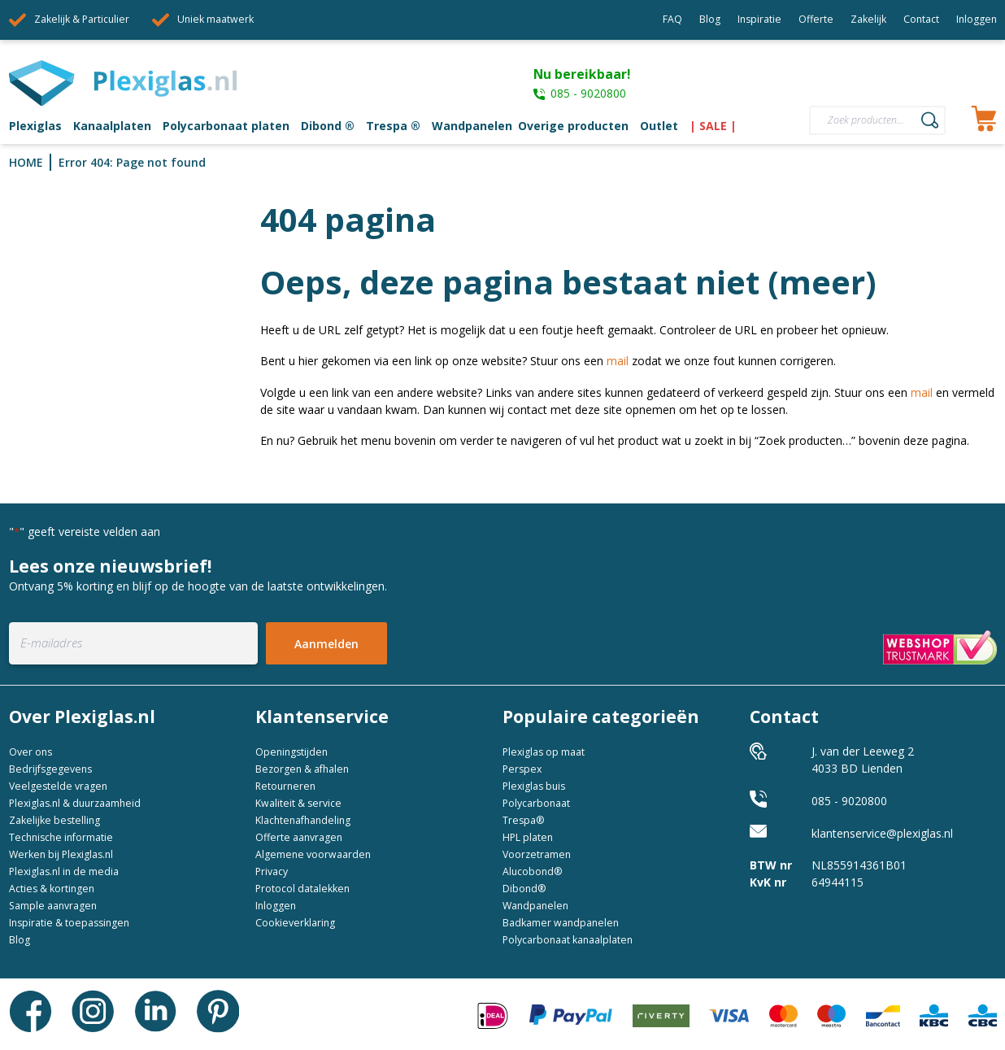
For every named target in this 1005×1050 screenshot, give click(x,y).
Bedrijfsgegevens (50, 769)
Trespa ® (393, 125)
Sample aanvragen (53, 906)
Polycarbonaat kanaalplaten (567, 940)
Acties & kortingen (51, 888)
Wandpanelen (472, 125)
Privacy (271, 871)
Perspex (522, 769)
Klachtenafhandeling (302, 820)
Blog (709, 19)
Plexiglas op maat (543, 752)
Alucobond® (532, 871)
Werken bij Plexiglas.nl (61, 854)
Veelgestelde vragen (58, 786)
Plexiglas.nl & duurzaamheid (75, 803)
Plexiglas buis (533, 786)
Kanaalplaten (112, 125)
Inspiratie (759, 19)
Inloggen (976, 19)
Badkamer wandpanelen (560, 923)
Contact (921, 19)
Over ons (30, 752)
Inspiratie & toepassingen (69, 923)
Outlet (659, 125)
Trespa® (523, 820)
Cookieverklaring (295, 923)
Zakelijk (868, 19)
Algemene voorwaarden (313, 854)
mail (618, 360)
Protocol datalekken (302, 888)
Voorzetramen (536, 854)
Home (26, 162)
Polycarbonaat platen (226, 125)
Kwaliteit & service (298, 803)
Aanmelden (326, 643)
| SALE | (713, 125)
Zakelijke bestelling (54, 820)
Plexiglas (35, 125)
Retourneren (285, 786)
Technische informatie (61, 837)
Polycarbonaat (536, 803)
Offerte (815, 19)
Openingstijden (291, 752)
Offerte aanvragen (298, 837)
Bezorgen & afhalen (302, 769)
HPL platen (527, 837)
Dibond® (524, 888)
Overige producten (573, 125)
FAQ (672, 19)
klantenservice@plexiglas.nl (882, 833)
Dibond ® (328, 125)
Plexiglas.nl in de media (64, 871)
